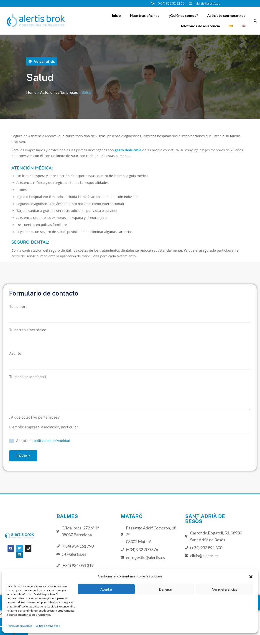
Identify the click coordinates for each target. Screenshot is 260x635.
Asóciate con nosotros (226, 15)
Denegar (165, 589)
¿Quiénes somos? (183, 15)
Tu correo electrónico (130, 337)
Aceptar (106, 589)
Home (31, 92)
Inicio (116, 15)
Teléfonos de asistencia (200, 26)
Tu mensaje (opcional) (130, 392)
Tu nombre (130, 313)
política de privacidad (51, 441)
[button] (251, 576)
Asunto (130, 360)
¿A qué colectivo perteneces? (130, 424)
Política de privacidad (19, 625)
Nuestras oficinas (144, 15)
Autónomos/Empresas (59, 92)
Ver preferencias (224, 589)
